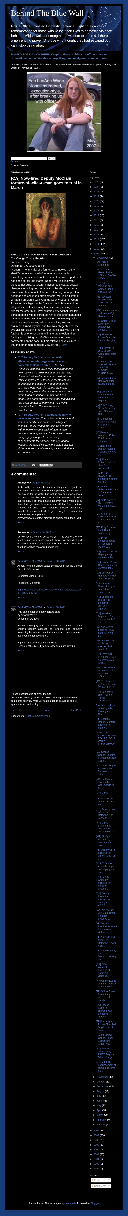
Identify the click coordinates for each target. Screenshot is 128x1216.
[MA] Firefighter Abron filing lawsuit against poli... (105, 840)
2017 (97, 215)
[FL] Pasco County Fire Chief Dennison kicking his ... (106, 955)
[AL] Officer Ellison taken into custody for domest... (106, 325)
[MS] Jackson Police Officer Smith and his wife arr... (104, 301)
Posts (96, 1180)
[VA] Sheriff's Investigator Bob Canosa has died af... (106, 518)
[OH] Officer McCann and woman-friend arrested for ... (104, 287)
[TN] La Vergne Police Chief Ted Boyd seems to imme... (106, 1026)
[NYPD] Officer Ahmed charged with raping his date (105, 868)
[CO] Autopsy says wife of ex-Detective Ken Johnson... (106, 813)
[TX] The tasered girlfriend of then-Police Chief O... (106, 684)
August (101, 1091)
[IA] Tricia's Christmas (102, 263)
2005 (97, 1144)
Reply (20, 522)
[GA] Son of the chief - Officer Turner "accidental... (104, 696)
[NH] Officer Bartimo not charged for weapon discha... (106, 827)
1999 (97, 1168)
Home (47, 710)
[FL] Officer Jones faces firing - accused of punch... (105, 996)
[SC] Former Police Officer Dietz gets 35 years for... (106, 565)
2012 (97, 239)
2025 (97, 182)
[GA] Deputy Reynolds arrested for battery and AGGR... (103, 899)
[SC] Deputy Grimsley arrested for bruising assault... (103, 883)
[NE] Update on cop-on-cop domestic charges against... (104, 603)
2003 (97, 1154)
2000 (97, 1163)
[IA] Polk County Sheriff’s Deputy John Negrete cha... (105, 409)
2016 (97, 220)
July (99, 1096)
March (100, 1115)
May (99, 1105)
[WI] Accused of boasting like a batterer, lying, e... (105, 631)
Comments (99, 1186)
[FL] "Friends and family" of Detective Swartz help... (106, 941)
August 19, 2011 (41, 482)
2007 (97, 1135)
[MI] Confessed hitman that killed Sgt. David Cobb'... (106, 423)
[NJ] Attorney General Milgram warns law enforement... (106, 588)
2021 (97, 196)
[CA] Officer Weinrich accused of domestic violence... (103, 970)
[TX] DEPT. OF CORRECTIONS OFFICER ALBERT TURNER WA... (106, 367)
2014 (97, 229)
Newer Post (18, 710)
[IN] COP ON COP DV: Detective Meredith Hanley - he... (106, 504)
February (102, 1119)
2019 (97, 206)
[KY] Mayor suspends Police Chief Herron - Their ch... (106, 436)
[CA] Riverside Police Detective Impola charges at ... (106, 339)
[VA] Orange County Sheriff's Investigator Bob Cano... (106, 756)
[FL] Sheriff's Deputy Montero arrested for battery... (105, 723)
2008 (97, 1130)
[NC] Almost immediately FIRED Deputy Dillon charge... (105, 1053)
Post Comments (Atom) (38, 716)
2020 (97, 201)
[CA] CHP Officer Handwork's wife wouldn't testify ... (106, 575)
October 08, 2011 (55, 561)
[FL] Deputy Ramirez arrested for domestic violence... (106, 928)
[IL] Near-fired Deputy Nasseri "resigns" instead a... (106, 450)
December (103, 257)
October (101, 1081)
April (99, 1110)
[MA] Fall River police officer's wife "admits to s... (105, 783)
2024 (97, 187)
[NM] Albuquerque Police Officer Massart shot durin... (106, 770)
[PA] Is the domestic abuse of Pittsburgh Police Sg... (105, 542)
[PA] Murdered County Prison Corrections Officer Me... (104, 1039)
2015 (97, 225)
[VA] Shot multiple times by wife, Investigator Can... (105, 710)
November (103, 1077)
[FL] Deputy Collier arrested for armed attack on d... (106, 854)
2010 (97, 248)
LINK (65, 344)
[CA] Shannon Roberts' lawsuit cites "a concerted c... (105, 464)
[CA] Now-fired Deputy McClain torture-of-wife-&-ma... (106, 618)
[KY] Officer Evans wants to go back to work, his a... (106, 983)
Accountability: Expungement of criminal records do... (106, 1066)
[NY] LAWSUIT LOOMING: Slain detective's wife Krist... (106, 658)
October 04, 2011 (41, 532)
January (101, 1124)
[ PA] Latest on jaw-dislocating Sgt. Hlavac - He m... (106, 313)
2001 (97, 1159)
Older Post (75, 710)
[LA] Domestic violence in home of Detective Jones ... (106, 491)
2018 (97, 210)
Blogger (95, 1203)
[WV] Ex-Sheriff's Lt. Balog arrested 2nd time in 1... (105, 645)
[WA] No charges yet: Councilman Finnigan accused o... (106, 914)
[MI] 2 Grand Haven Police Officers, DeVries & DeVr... (106, 274)
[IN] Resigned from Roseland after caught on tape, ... (106, 382)
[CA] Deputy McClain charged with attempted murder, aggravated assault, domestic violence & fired (42, 361)
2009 (97, 253)
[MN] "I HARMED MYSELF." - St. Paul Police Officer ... (105, 672)
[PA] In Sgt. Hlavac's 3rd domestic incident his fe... (106, 477)
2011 (97, 244)
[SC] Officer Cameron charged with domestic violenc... (104, 1011)
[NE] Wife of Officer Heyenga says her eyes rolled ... (106, 554)
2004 (97, 1149)
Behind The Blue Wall (47, 13)
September (103, 1086)
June (100, 1100)
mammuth (70, 1203)
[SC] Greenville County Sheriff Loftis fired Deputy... (105, 396)
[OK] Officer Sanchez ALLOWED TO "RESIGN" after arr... (105, 798)
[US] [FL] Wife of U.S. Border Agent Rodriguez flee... (106, 352)
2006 (97, 1140)
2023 (97, 191)
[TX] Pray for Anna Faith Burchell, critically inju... (106, 530)
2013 (97, 234)
